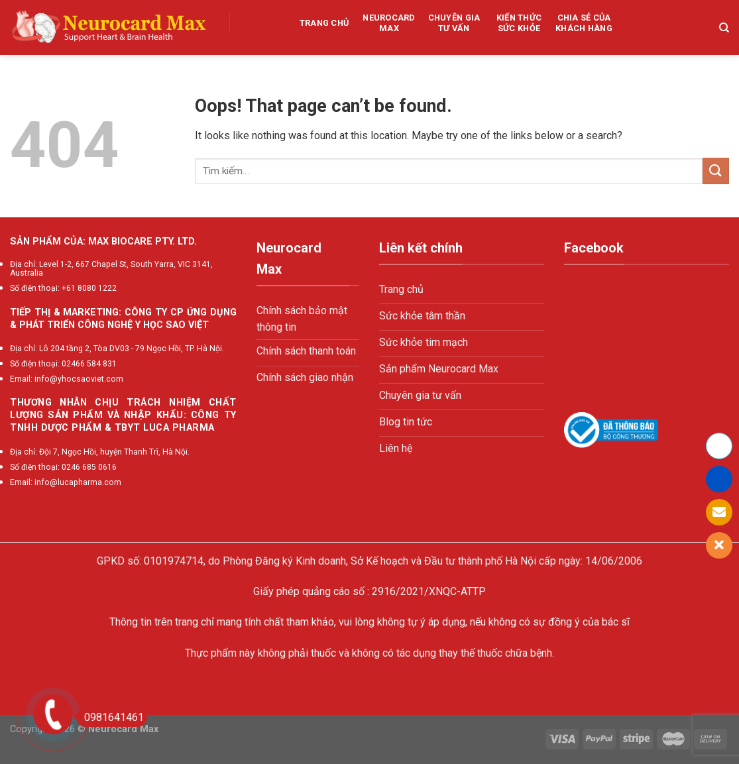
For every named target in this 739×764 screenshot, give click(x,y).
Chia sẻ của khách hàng (583, 23)
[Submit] (716, 171)
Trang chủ (324, 23)
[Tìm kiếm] (724, 27)
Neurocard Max (389, 23)
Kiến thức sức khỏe (518, 23)
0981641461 (110, 717)
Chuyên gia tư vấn (454, 23)
